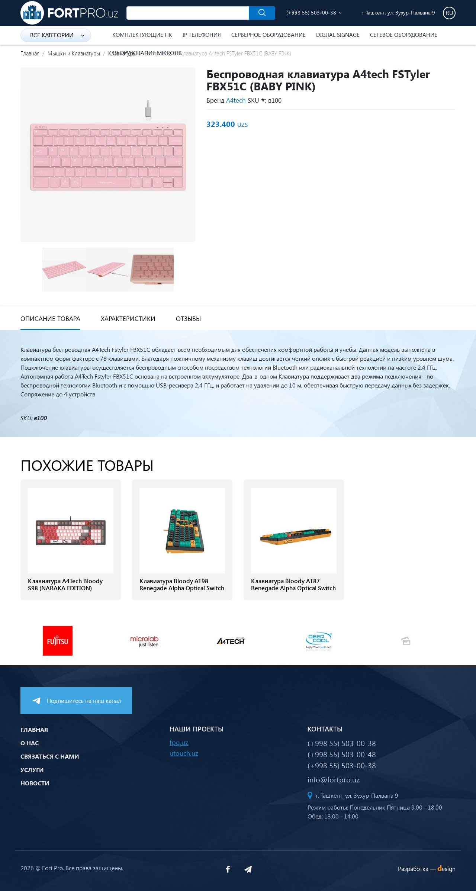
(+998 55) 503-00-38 (311, 12)
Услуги (32, 769)
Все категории (57, 35)
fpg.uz (179, 742)
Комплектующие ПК (142, 34)
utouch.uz (184, 752)
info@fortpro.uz (334, 779)
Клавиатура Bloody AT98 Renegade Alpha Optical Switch (181, 584)
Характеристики (128, 318)
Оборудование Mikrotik (147, 53)
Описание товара (50, 318)
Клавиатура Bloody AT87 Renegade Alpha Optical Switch (293, 584)
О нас (29, 743)
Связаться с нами (49, 756)
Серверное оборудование (268, 34)
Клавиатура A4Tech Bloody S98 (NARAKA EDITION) (65, 584)
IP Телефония (202, 34)
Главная (29, 53)
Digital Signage (338, 34)
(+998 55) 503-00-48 (342, 754)
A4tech (236, 100)
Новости (34, 783)
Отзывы (188, 318)
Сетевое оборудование (403, 34)
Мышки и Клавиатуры (74, 53)
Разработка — (427, 868)
